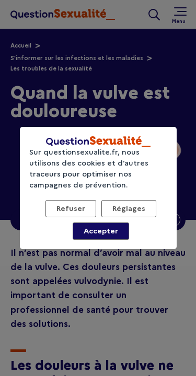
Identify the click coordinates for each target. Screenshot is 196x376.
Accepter (101, 231)
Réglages (128, 208)
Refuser (70, 208)
